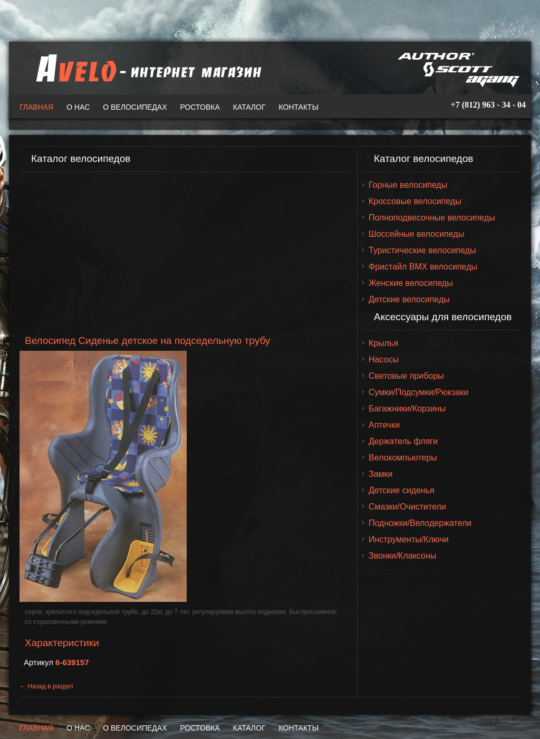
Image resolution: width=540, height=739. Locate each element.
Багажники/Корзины (407, 408)
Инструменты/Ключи (409, 539)
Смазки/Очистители (407, 506)
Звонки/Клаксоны (402, 555)
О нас (78, 107)
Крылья (383, 343)
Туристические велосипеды (422, 250)
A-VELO (146, 68)
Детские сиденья (402, 490)
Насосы (384, 359)
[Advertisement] (186, 254)
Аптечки (384, 424)
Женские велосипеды (411, 283)
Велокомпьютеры (403, 457)
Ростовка (200, 107)
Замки (381, 473)
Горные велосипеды (408, 184)
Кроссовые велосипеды (415, 201)
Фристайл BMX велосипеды (423, 266)
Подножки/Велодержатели (420, 523)
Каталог (249, 107)
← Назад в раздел (46, 686)
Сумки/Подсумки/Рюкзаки (418, 392)
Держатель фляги (403, 441)
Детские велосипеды (409, 299)
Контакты (299, 107)
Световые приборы (406, 375)
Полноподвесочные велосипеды (432, 217)
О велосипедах (135, 107)
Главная (36, 107)
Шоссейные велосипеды (416, 233)
